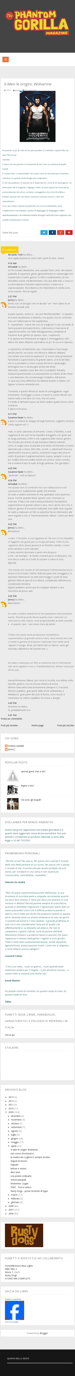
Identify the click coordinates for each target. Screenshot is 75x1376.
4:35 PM (12, 596)
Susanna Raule (15, 417)
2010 (11, 1108)
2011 (11, 1104)
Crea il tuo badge (11, 1322)
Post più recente (9, 725)
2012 (11, 1100)
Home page (38, 725)
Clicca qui (10, 1034)
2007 (11, 1209)
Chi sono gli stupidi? (31, 799)
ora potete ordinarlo (21, 1176)
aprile (14, 1145)
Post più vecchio (65, 725)
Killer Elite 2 (11, 1268)
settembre (16, 1127)
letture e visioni (18, 1168)
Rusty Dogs (11, 1275)
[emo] (11, 299)
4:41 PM (12, 715)
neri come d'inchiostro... (23, 1153)
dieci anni (15, 1172)
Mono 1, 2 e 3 (12, 1272)
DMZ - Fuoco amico (21, 1187)
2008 (11, 1206)
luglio (14, 1134)
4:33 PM (12, 524)
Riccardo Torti (15, 254)
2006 (11, 1213)
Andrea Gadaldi (16, 746)
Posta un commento (11, 718)
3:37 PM (12, 296)
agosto (15, 1130)
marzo (14, 1194)
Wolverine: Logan (19, 1183)
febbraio (15, 1198)
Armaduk (12, 266)
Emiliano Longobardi (13, 1299)
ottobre (15, 1123)
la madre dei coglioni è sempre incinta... (31, 1157)
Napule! (14, 1164)
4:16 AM (12, 263)
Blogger (44, 1333)
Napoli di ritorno (19, 1161)
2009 (11, 1112)
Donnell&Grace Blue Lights (19, 1265)
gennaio (15, 1202)
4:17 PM (12, 413)
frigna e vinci (27, 785)
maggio (15, 1142)
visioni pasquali (18, 1179)
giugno (15, 1138)
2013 (11, 1097)
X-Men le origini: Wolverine (24, 1149)
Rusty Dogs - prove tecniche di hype (29, 1191)
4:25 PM (12, 468)
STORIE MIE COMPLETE (17, 1278)
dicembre (16, 1115)
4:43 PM (12, 703)
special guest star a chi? (33, 771)
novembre (16, 1119)
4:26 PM (12, 480)
